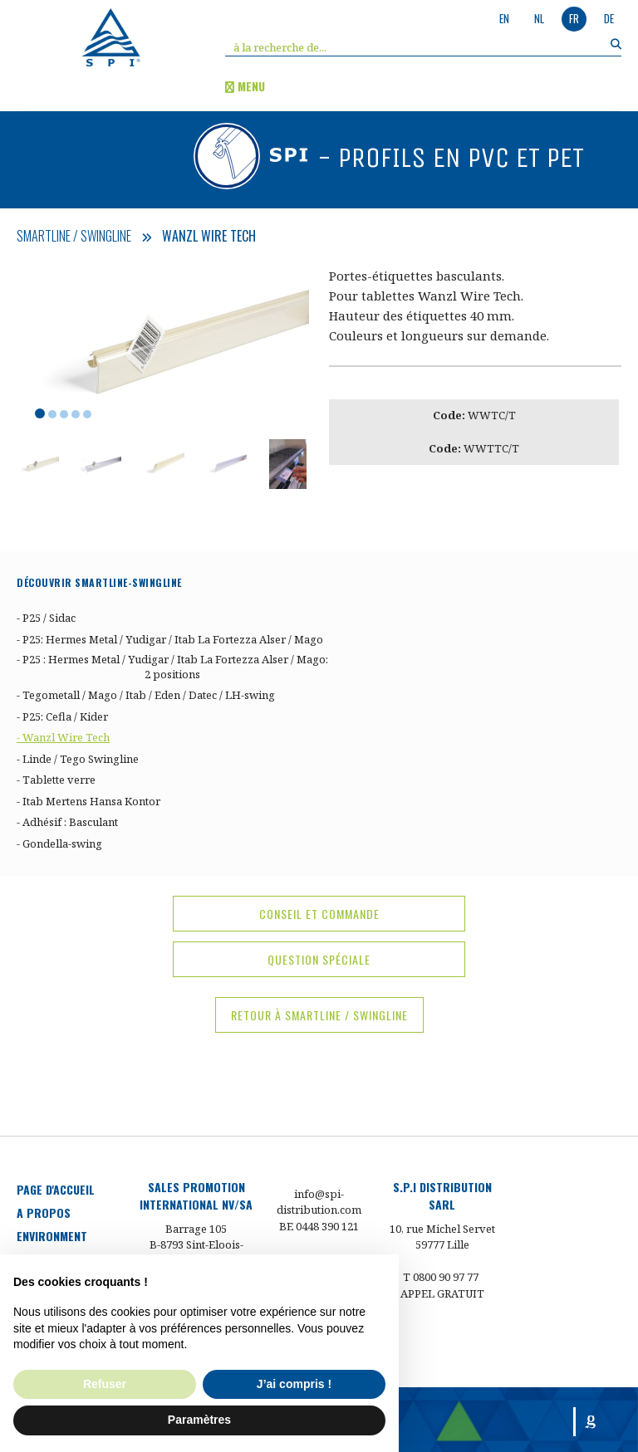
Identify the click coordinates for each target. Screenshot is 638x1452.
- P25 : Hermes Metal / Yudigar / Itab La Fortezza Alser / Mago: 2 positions (172, 667)
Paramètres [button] (199, 1419)
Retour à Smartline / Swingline (319, 1015)
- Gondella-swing (59, 843)
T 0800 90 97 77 (440, 1276)
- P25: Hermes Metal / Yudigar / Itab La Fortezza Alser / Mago (170, 639)
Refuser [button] (104, 1384)
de (609, 18)
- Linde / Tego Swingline (78, 758)
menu (245, 86)
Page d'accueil (56, 1189)
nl (539, 18)
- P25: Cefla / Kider (62, 716)
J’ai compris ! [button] (294, 1384)
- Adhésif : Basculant (67, 821)
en (504, 18)
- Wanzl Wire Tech (63, 737)
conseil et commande (319, 913)
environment (52, 1235)
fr (574, 18)
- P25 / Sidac (46, 617)
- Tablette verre (56, 779)
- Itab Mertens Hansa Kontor (88, 801)
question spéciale (319, 959)
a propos (44, 1212)
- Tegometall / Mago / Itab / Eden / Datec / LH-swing (146, 694)
